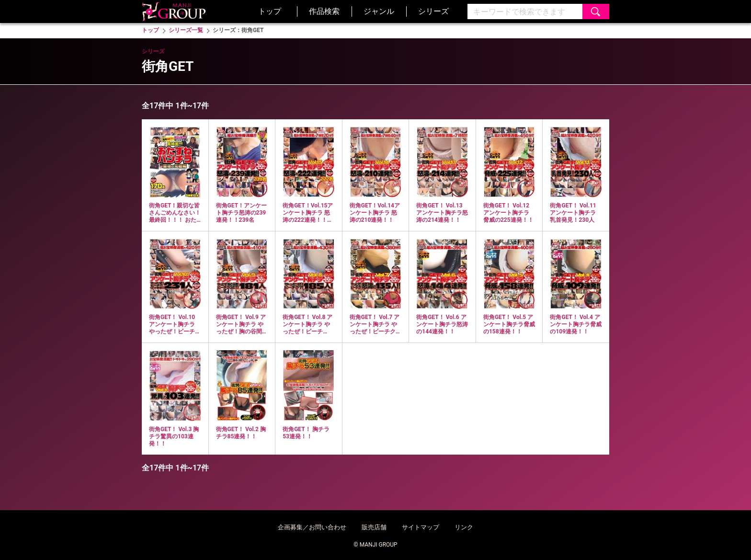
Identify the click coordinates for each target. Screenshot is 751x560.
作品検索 (324, 11)
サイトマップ (420, 527)
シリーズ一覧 (186, 30)
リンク (464, 527)
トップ (269, 11)
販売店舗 (374, 527)
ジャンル (379, 11)
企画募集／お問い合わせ (312, 527)
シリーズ (433, 11)
